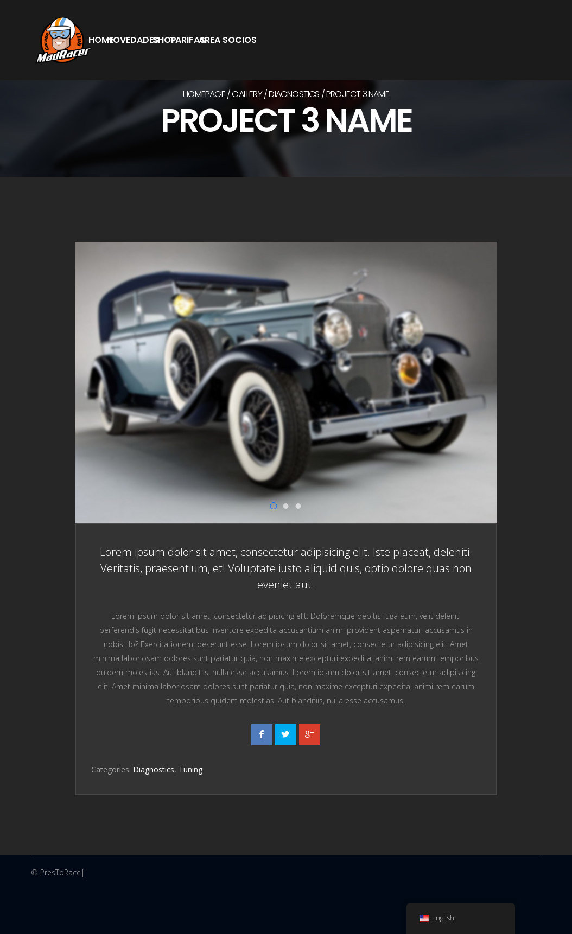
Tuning (190, 769)
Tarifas (187, 40)
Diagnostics (294, 94)
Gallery (247, 94)
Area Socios (228, 40)
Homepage (204, 94)
